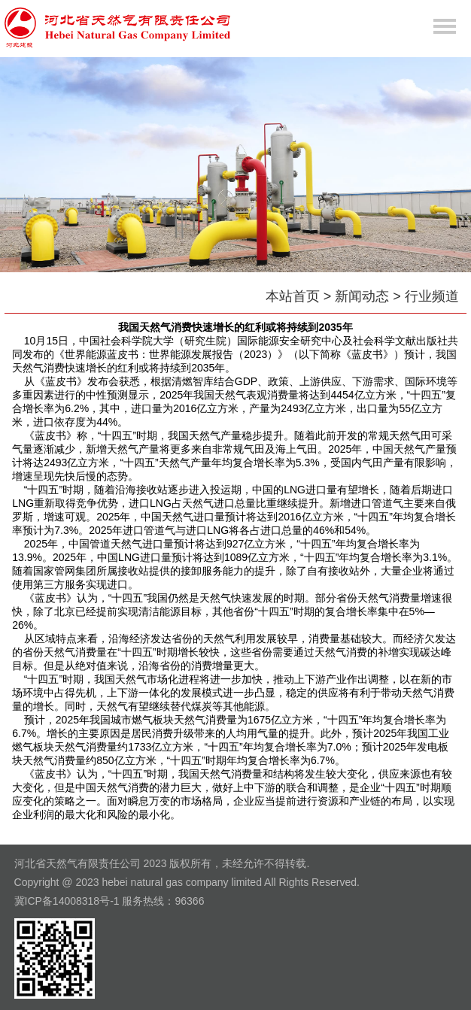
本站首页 (293, 296)
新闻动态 (362, 296)
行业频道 (432, 296)
